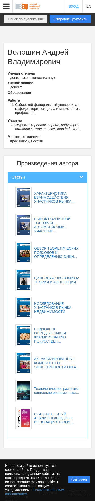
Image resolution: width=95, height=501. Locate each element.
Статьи (18, 177)
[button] (6, 6)
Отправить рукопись (70, 19)
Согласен (79, 480)
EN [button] (88, 6)
